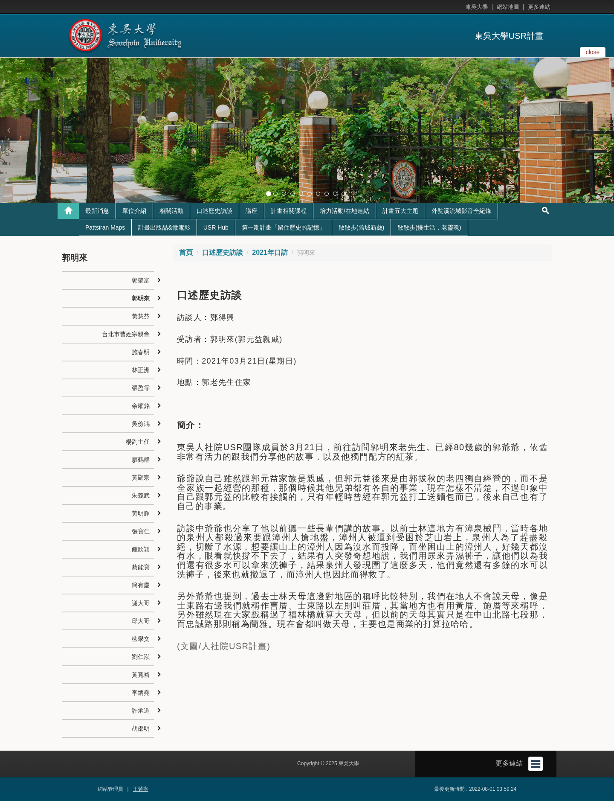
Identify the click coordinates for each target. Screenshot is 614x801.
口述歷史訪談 (214, 210)
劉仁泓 (141, 656)
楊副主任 (138, 441)
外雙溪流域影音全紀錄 (461, 210)
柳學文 (141, 638)
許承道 (141, 710)
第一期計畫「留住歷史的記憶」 (283, 227)
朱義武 (141, 495)
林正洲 (141, 370)
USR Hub (216, 227)
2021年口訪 (270, 252)
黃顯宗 (141, 477)
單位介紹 (134, 210)
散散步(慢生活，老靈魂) (429, 227)
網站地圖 (508, 7)
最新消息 (97, 210)
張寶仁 (141, 531)
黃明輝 (141, 513)
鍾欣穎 (141, 549)
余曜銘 (141, 405)
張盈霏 (141, 387)
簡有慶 (141, 585)
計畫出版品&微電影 (164, 227)
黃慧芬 (141, 316)
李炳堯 (141, 692)
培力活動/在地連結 (344, 210)
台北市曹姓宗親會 (126, 334)
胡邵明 (141, 728)
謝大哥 (141, 603)
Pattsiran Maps (105, 227)
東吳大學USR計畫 (509, 36)
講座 (252, 210)
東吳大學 (477, 7)
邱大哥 (141, 620)
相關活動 (171, 210)
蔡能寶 (141, 567)
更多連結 (539, 7)
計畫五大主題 (400, 210)
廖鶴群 (141, 459)
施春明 (141, 352)
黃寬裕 (141, 674)
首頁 (186, 252)
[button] (8, 130)
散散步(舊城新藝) (361, 227)
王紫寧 (140, 789)
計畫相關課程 (289, 210)
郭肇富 (141, 280)
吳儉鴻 (141, 423)
